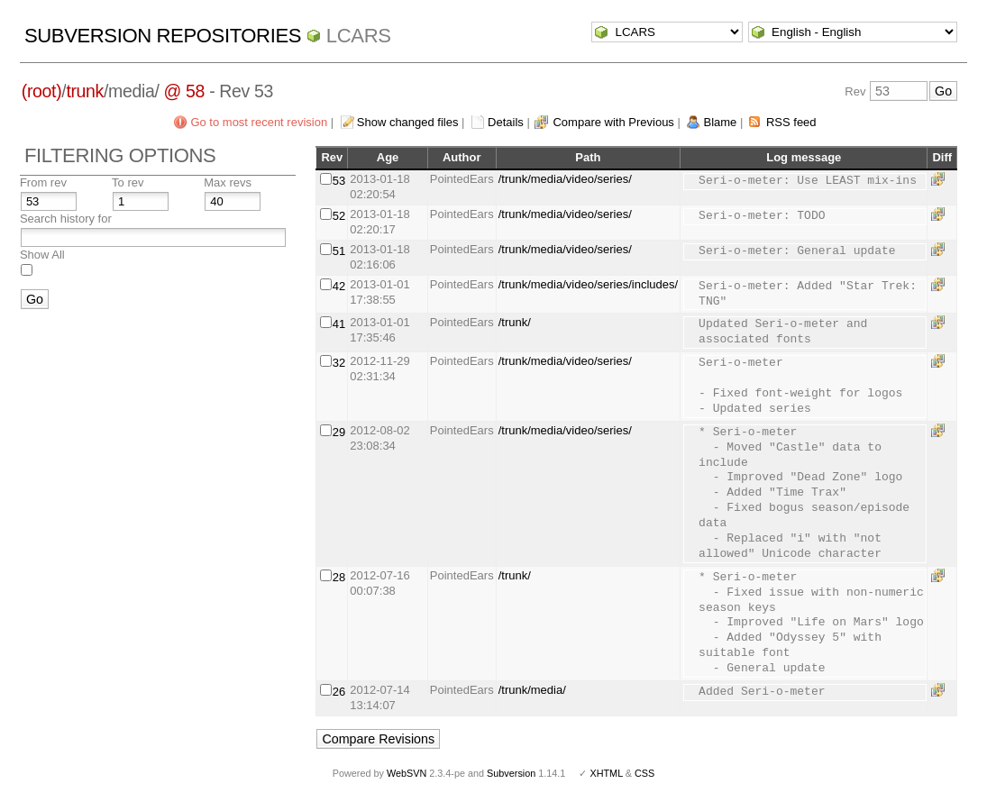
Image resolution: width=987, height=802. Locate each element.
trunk (85, 91)
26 (339, 691)
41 (339, 324)
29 (339, 432)
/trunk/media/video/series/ (565, 179)
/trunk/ (514, 322)
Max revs (227, 182)
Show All (42, 254)
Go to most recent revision (258, 122)
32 (339, 362)
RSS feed (791, 122)
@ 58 (185, 91)
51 (339, 251)
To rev (127, 182)
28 (339, 577)
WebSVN (406, 773)
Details (506, 122)
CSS (644, 773)
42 (339, 286)
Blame (719, 122)
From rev (43, 182)
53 (339, 180)
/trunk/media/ (532, 690)
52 (339, 216)
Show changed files (408, 122)
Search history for (66, 218)
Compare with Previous (613, 122)
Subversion (511, 773)
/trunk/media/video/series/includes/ (588, 284)
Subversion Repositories (162, 35)
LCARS (358, 35)
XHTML (605, 773)
